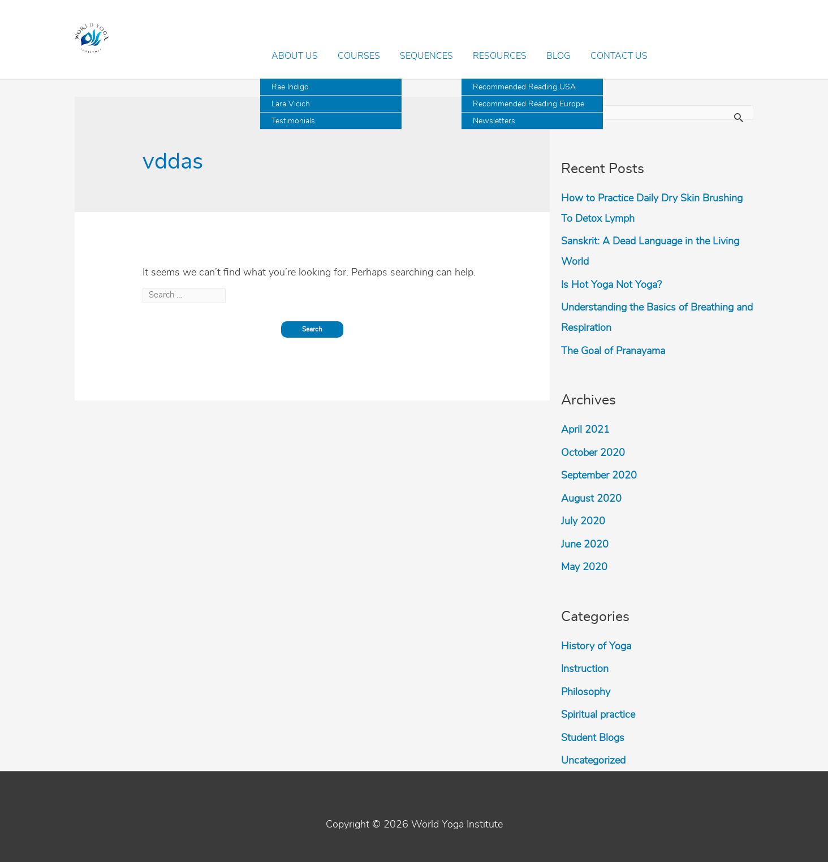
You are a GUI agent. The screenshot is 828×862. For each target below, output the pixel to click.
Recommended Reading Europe (528, 104)
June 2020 (585, 545)
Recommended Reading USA (524, 87)
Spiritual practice (598, 715)
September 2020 (599, 476)
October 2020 (593, 453)
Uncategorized (593, 761)
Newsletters (494, 121)
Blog (558, 56)
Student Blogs (592, 738)
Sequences (426, 56)
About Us (294, 56)
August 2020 (591, 499)
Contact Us (619, 56)
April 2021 (585, 430)
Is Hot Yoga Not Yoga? (611, 285)
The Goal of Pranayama (613, 351)
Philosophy (585, 692)
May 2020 (584, 567)
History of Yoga (596, 646)
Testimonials (293, 121)
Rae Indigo (290, 87)
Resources (500, 56)
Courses (359, 56)
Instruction (585, 669)
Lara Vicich (290, 104)
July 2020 (583, 521)
